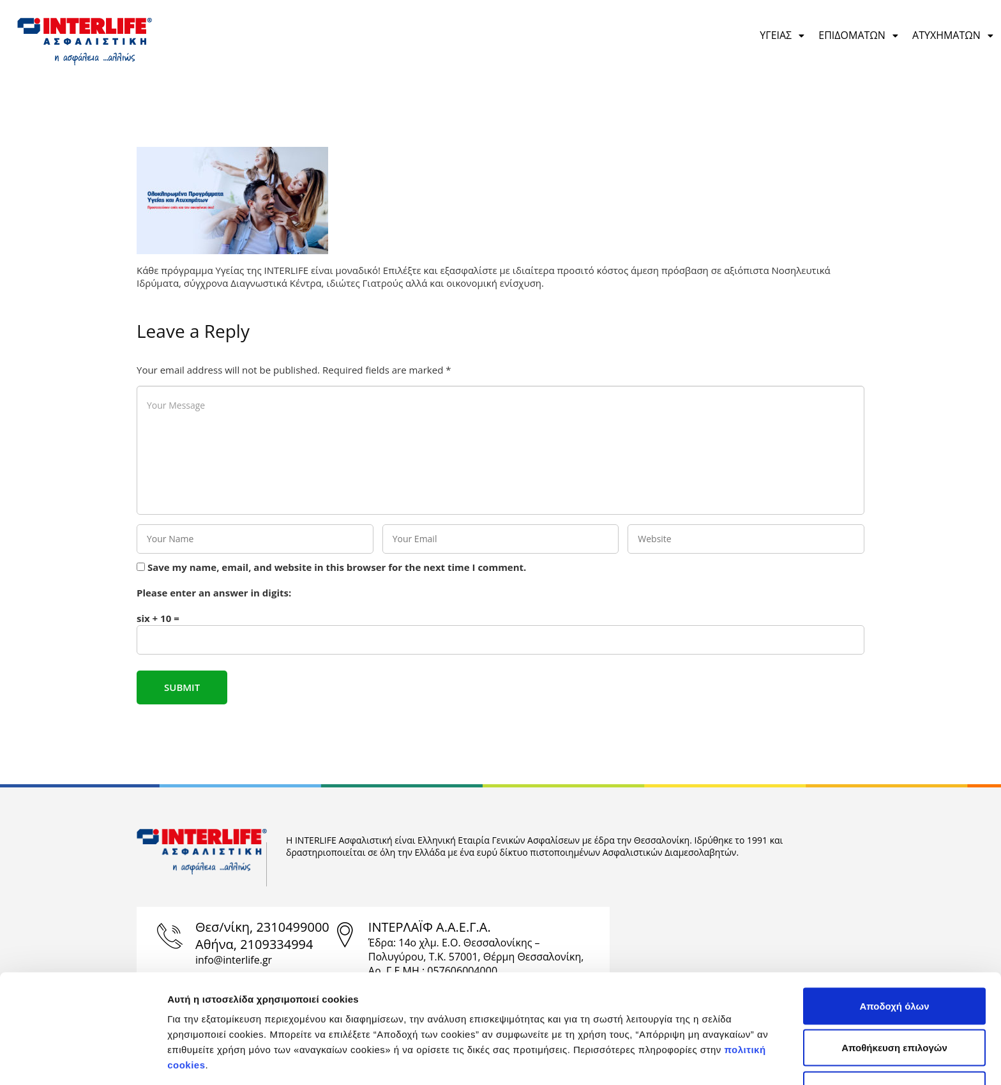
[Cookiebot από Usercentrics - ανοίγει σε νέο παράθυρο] (83, 1060)
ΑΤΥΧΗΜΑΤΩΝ (953, 35)
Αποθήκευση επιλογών (894, 959)
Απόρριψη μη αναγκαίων (895, 1001)
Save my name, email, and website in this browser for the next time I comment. (336, 567)
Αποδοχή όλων (894, 917)
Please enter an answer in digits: (214, 592)
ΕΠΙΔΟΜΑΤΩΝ (858, 35)
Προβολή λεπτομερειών (710, 1059)
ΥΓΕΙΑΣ (783, 35)
